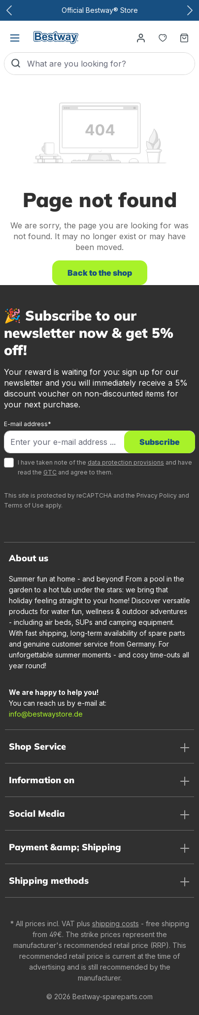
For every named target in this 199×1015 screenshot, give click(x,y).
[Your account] (141, 37)
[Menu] (15, 37)
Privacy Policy (156, 495)
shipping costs (115, 923)
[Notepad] (162, 37)
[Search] (15, 63)
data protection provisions (126, 462)
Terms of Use (24, 505)
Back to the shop (99, 273)
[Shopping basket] (184, 37)
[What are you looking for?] (111, 63)
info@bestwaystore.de (46, 714)
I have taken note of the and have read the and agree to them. (105, 467)
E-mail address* (27, 424)
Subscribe (159, 442)
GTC (50, 472)
